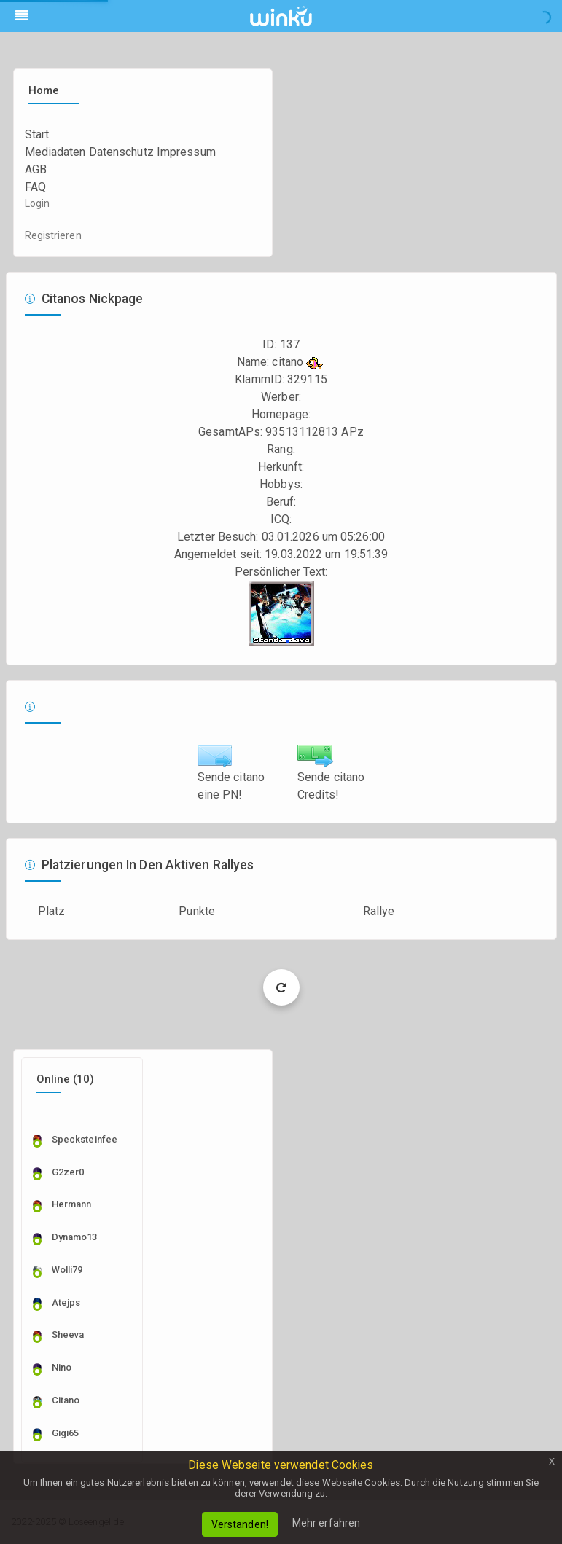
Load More (281, 987)
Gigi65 (65, 1432)
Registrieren (53, 235)
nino (61, 1367)
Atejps (66, 1302)
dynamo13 (75, 1236)
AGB (36, 169)
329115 (307, 379)
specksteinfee (84, 1139)
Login (37, 203)
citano (66, 1400)
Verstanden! (239, 1524)
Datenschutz (121, 152)
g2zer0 (68, 1172)
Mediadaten (55, 152)
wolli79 (67, 1269)
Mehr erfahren (326, 1523)
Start (37, 134)
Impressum (186, 152)
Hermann (72, 1204)
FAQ (35, 187)
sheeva (68, 1334)
